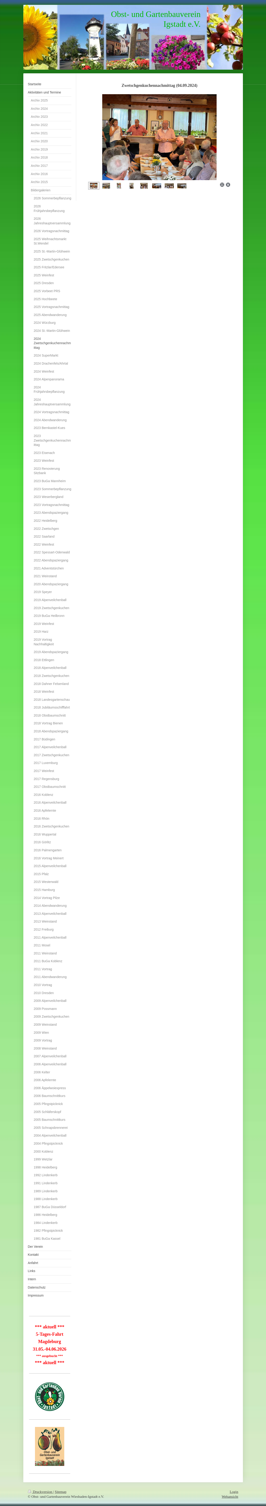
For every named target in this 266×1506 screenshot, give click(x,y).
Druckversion (40, 1492)
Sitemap (60, 1492)
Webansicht (230, 1496)
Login (234, 1492)
